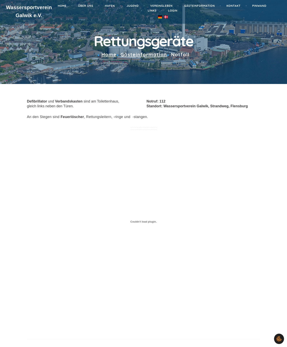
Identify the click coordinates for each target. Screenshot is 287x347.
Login (172, 10)
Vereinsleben (161, 6)
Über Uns (85, 6)
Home (62, 6)
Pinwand (259, 6)
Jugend (133, 6)
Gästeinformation (199, 6)
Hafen (110, 6)
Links (152, 10)
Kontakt (233, 6)
